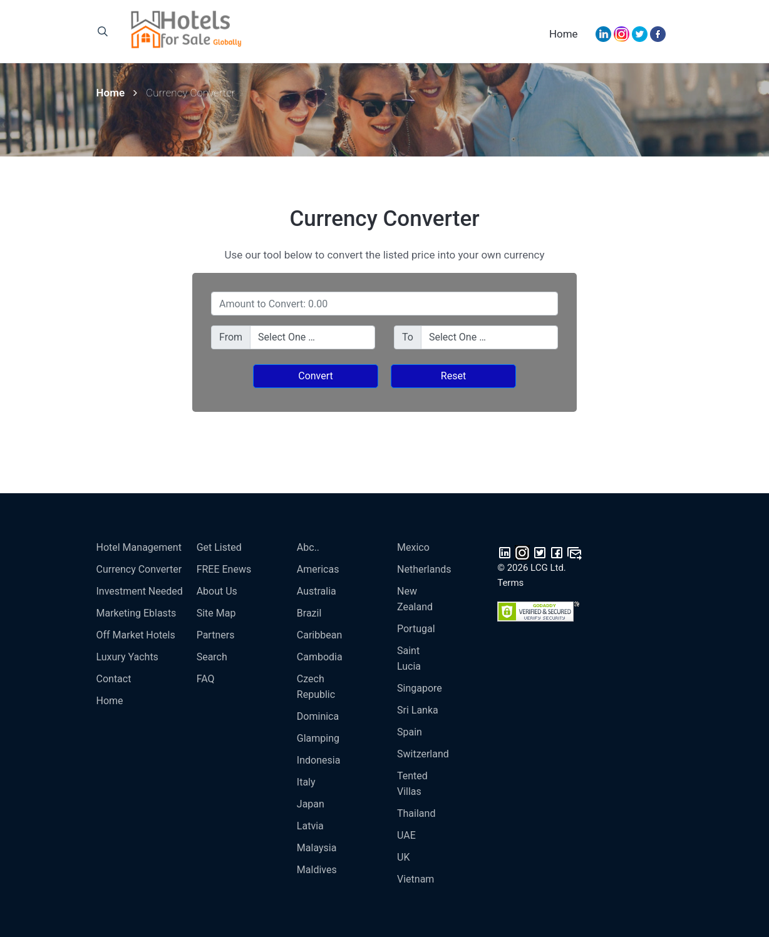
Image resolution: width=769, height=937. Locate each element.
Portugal (416, 629)
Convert (315, 376)
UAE (406, 835)
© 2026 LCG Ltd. (531, 567)
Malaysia (317, 848)
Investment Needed (139, 591)
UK (403, 857)
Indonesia (319, 760)
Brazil (309, 613)
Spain (409, 732)
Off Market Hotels (135, 635)
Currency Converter (139, 569)
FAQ (206, 679)
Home (563, 34)
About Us (217, 591)
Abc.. (308, 547)
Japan (310, 804)
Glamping (318, 738)
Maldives (317, 870)
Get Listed (219, 547)
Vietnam (415, 879)
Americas (318, 569)
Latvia (310, 826)
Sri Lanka (417, 710)
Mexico (413, 547)
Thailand (416, 813)
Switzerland (423, 754)
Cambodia (320, 657)
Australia (316, 591)
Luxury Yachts (127, 657)
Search (212, 657)
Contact (114, 679)
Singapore (419, 688)
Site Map (216, 613)
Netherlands (424, 569)
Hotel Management (139, 547)
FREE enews (224, 569)
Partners (216, 635)
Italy (306, 782)
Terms (510, 582)
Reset (453, 376)
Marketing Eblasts (136, 613)
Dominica (318, 716)
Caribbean (319, 635)
